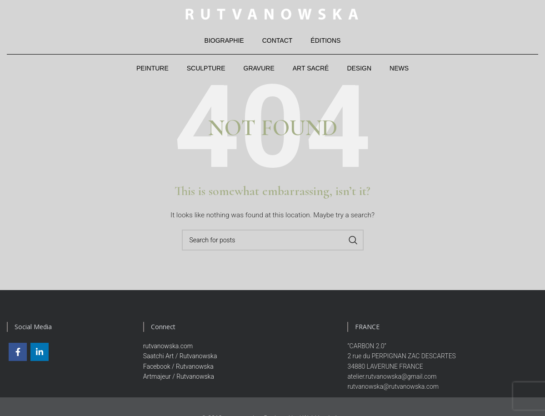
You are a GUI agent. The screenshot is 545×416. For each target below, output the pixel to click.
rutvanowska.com (168, 346)
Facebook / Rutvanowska (178, 366)
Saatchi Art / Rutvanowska (180, 356)
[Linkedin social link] (39, 352)
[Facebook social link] (18, 352)
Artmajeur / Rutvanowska (178, 376)
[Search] (273, 240)
